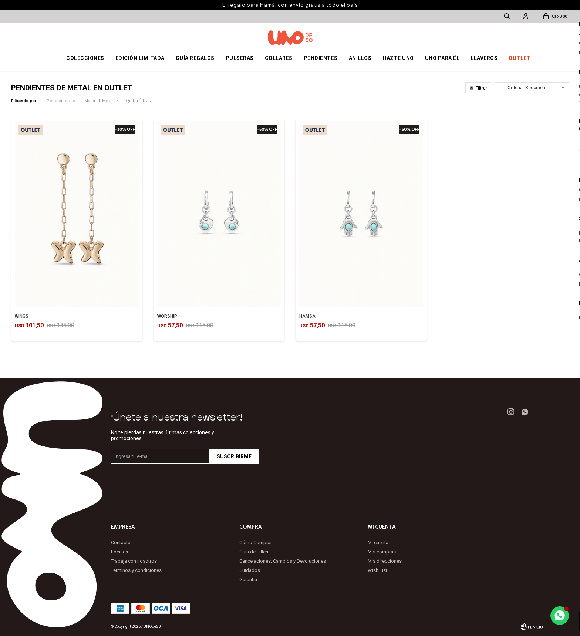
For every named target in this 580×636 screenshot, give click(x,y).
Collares (279, 58)
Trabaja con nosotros (134, 561)
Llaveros (484, 58)
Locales (119, 552)
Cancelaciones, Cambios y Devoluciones (282, 561)
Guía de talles (253, 552)
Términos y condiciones (136, 570)
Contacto (121, 542)
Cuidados (249, 570)
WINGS (21, 316)
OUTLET (519, 58)
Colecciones (85, 58)
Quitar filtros (138, 100)
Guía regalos (195, 58)
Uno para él (442, 58)
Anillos (360, 58)
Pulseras (240, 58)
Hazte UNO (398, 58)
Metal (98, 100)
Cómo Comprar (255, 542)
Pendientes (321, 58)
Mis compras (382, 552)
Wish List (377, 570)
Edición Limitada (140, 58)
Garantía (248, 579)
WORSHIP (167, 316)
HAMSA (307, 316)
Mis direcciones (385, 561)
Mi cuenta (378, 542)
